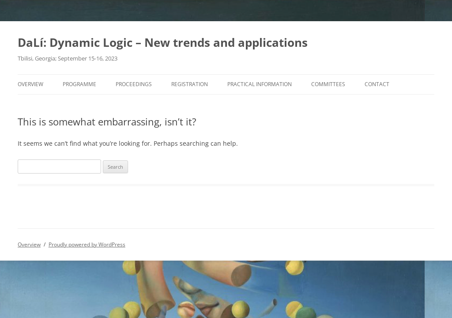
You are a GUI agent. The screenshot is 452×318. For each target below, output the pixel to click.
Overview (30, 84)
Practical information (259, 84)
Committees (328, 84)
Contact (377, 84)
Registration (189, 84)
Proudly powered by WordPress (87, 244)
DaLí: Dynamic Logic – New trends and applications (163, 42)
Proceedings (134, 84)
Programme (79, 84)
